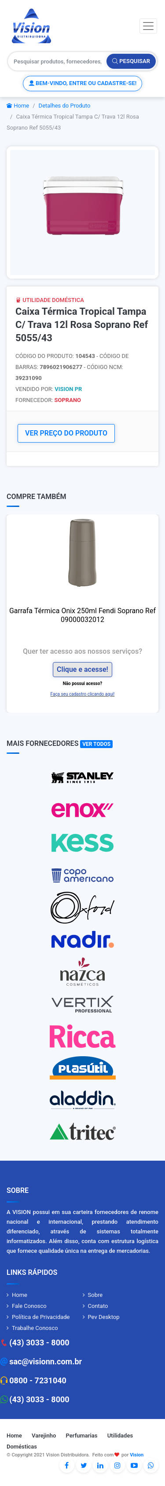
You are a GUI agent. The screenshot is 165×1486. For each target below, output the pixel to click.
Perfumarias (82, 1435)
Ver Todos (96, 744)
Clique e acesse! (82, 669)
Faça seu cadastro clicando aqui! (83, 694)
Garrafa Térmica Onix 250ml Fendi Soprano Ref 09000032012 (82, 615)
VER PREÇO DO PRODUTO (66, 433)
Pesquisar (131, 61)
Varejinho (44, 1435)
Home (18, 105)
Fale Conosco (29, 1306)
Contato (98, 1306)
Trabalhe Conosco (35, 1328)
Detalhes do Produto (65, 105)
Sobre (95, 1295)
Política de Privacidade (41, 1317)
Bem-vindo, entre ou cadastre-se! (82, 83)
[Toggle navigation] (148, 26)
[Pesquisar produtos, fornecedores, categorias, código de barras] (57, 61)
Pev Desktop (104, 1317)
